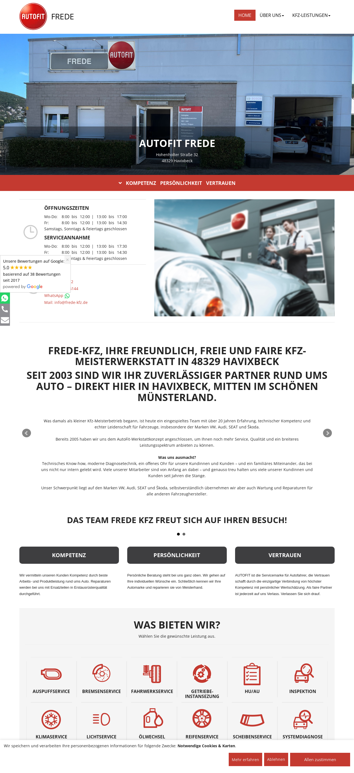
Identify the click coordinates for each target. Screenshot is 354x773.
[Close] (67, 259)
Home (244, 15)
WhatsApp (57, 295)
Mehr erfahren (245, 759)
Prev (26, 433)
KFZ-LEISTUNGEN (311, 15)
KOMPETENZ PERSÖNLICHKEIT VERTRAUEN (177, 183)
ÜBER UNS (272, 15)
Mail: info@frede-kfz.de (66, 302)
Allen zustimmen (320, 759)
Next (327, 433)
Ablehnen (276, 759)
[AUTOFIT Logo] (33, 16)
